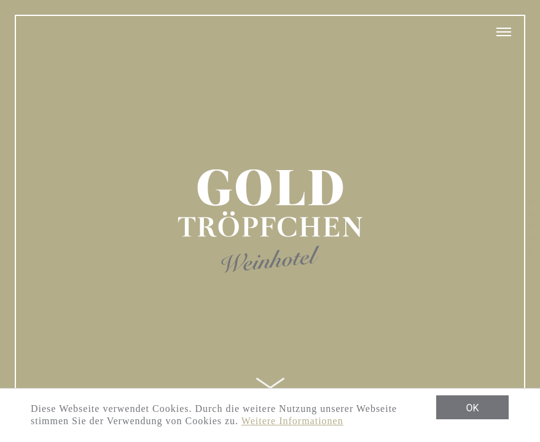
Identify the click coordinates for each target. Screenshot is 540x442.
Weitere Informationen (292, 421)
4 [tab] (531, 227)
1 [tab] (531, 190)
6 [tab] (531, 252)
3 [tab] (531, 215)
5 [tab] (531, 239)
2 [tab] (531, 202)
